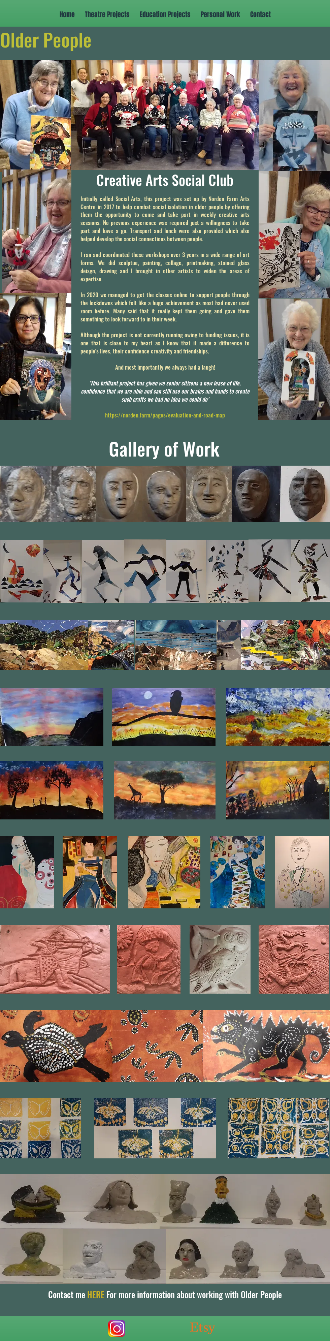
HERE (95, 1294)
